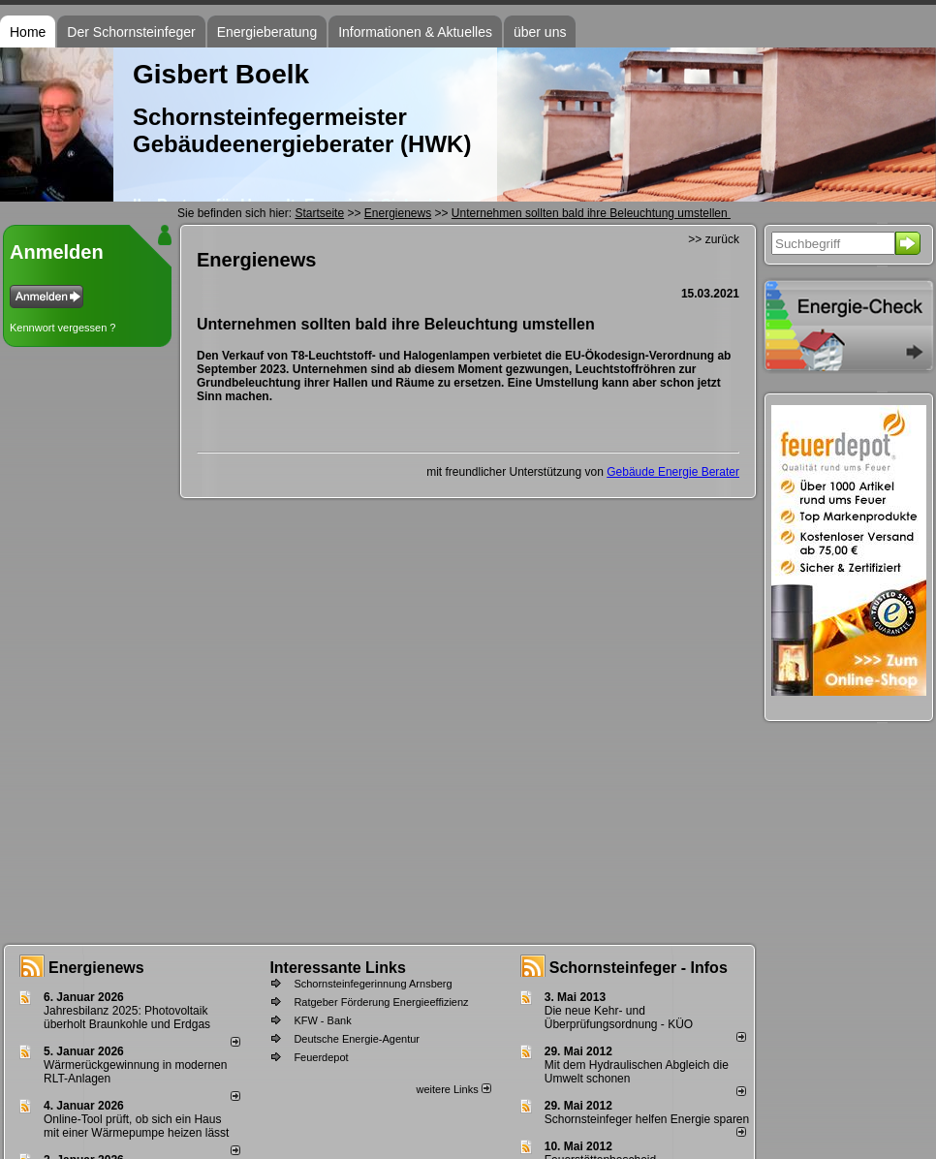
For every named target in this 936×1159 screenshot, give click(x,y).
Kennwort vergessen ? (62, 327)
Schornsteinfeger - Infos (638, 967)
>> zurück (713, 239)
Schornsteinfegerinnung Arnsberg (373, 983)
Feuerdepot (321, 1057)
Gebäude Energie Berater (673, 472)
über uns (540, 32)
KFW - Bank (322, 1020)
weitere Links (453, 1089)
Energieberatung (267, 32)
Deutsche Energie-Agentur (357, 1039)
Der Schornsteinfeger (131, 32)
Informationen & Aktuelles (415, 32)
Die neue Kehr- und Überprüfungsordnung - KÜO (619, 1017)
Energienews (96, 967)
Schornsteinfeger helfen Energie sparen (647, 1119)
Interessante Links (337, 967)
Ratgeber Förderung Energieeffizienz (381, 1002)
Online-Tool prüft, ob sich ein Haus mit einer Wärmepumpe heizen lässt (136, 1126)
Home (28, 32)
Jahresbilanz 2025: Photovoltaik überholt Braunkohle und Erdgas (127, 1017)
